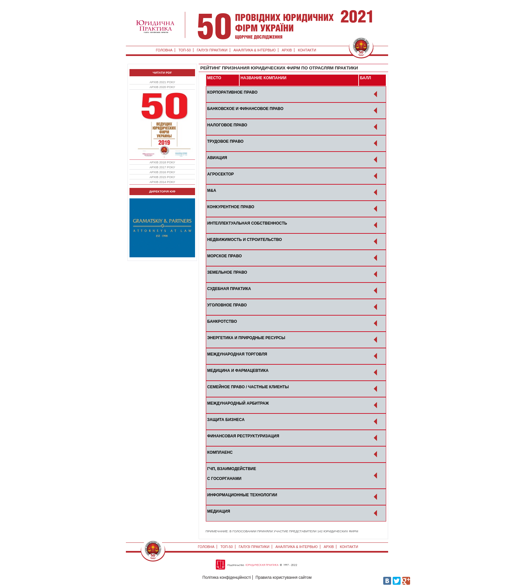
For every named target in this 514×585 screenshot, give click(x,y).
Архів (287, 50)
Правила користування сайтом (284, 577)
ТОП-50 (184, 50)
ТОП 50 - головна (289, 25)
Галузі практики (212, 50)
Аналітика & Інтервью (254, 50)
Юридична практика (155, 26)
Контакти (307, 50)
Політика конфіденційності (227, 577)
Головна (164, 50)
